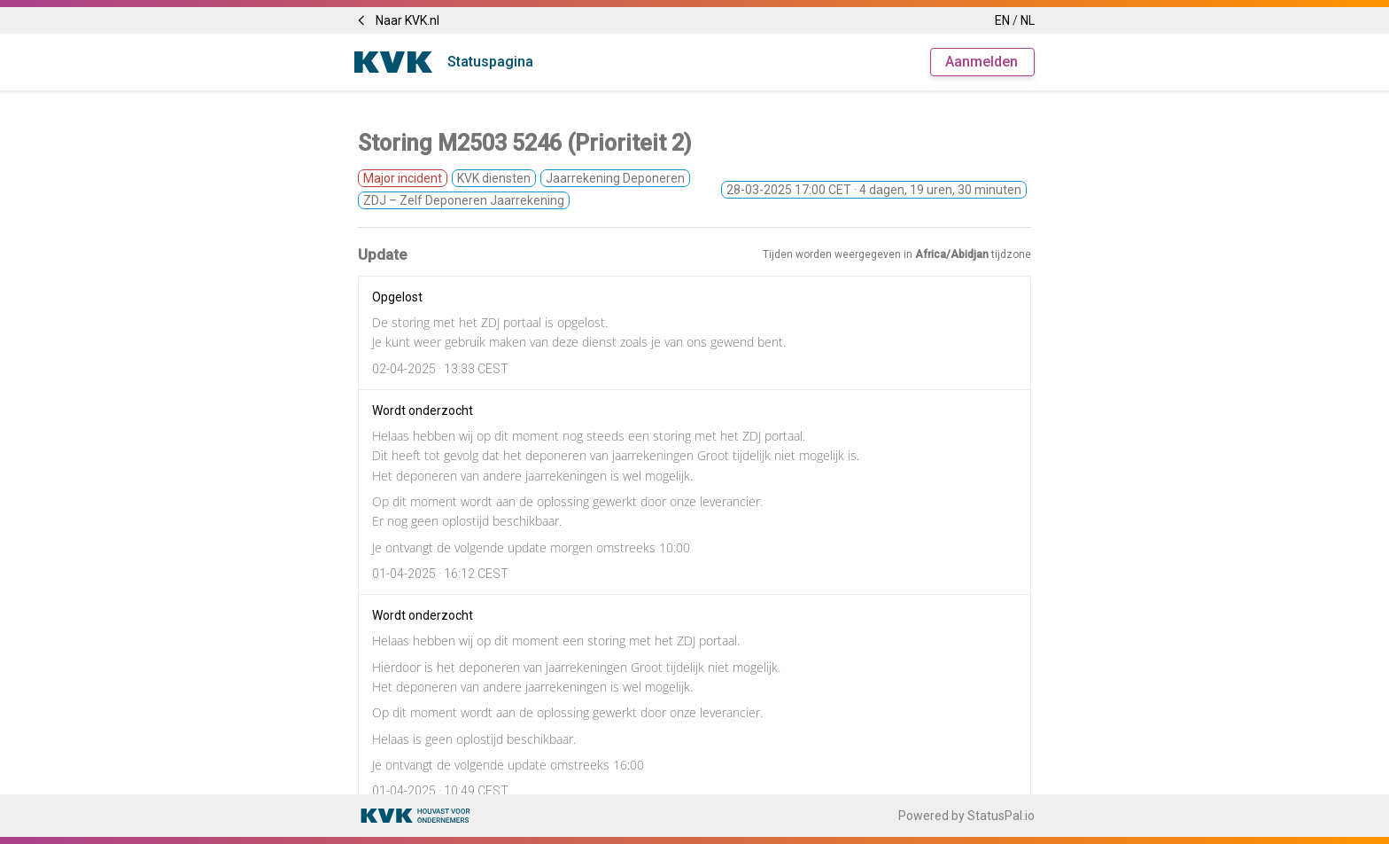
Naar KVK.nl (396, 20)
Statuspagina (490, 61)
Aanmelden (981, 61)
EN (1002, 20)
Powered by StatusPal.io (966, 816)
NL (1027, 20)
